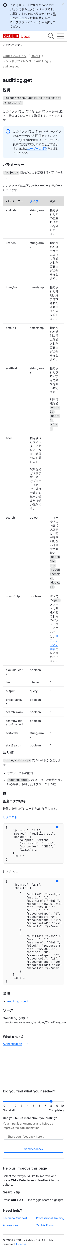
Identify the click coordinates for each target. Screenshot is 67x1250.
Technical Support (15, 1218)
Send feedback (33, 1149)
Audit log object (17, 1030)
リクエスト (10, 815)
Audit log (42, 61)
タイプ (34, 200)
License (21, 1244)
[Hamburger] (60, 36)
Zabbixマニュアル (14, 55)
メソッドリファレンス (17, 61)
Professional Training (50, 1218)
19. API (35, 55)
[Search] (51, 36)
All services (10, 1225)
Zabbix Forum (45, 1225)
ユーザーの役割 (37, 148)
